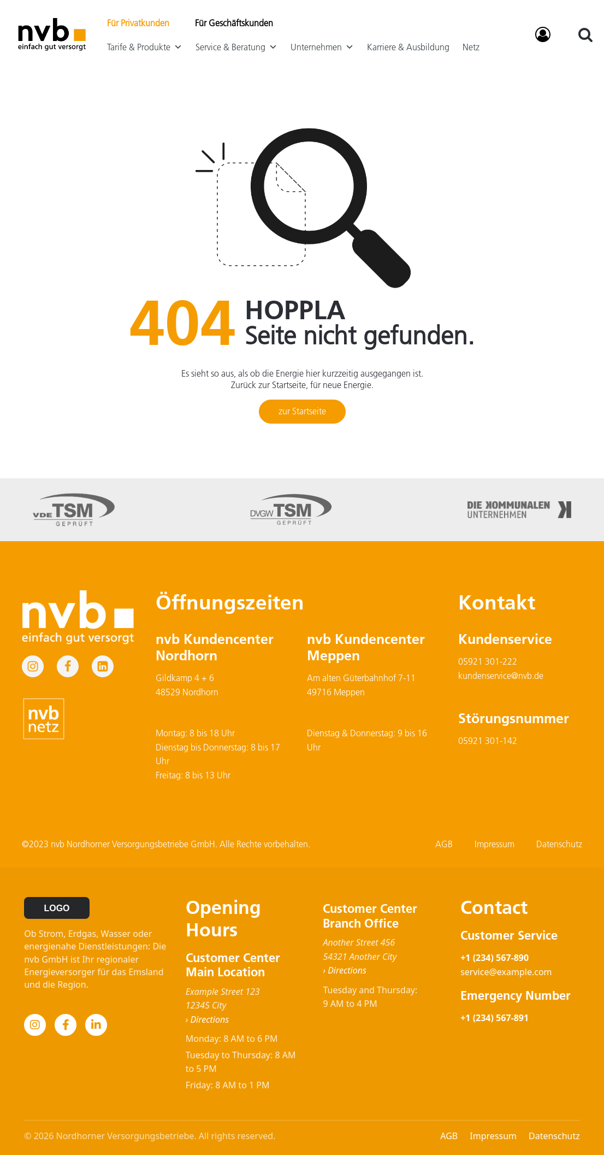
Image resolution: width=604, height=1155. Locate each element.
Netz (471, 47)
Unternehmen (322, 47)
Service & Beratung (236, 47)
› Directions (207, 1019)
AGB (444, 844)
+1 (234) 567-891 (494, 1018)
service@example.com (506, 972)
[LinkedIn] (96, 1025)
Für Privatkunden (138, 22)
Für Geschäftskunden (234, 22)
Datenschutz (559, 844)
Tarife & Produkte (144, 47)
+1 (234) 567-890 (494, 958)
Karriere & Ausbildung (408, 47)
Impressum (494, 844)
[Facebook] (65, 1025)
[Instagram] (35, 1025)
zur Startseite (302, 411)
